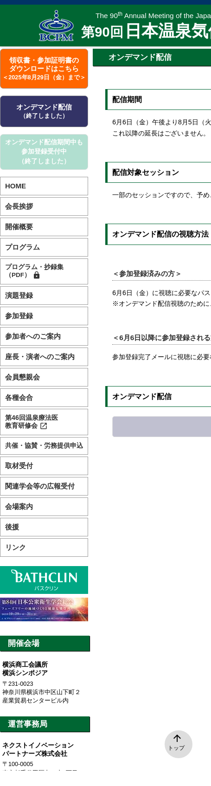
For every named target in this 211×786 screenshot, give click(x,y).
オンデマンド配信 (44, 111)
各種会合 (19, 397)
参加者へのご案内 (33, 336)
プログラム (22, 247)
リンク (15, 547)
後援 (12, 527)
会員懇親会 (22, 377)
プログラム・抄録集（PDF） (34, 271)
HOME (15, 186)
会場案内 (19, 506)
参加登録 (19, 316)
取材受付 (19, 466)
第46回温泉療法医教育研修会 (31, 422)
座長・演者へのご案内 (40, 357)
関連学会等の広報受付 (40, 486)
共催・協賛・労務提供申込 (44, 445)
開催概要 (19, 227)
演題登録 (19, 295)
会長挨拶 (19, 206)
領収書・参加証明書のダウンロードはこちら (44, 68)
